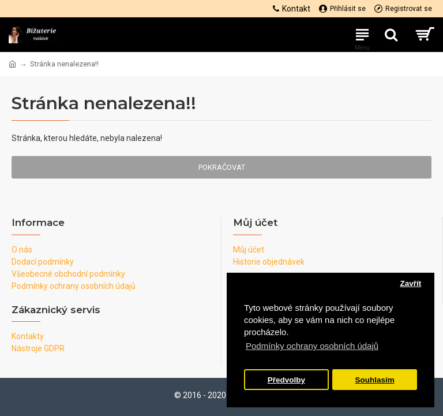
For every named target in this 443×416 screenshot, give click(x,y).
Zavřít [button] (410, 283)
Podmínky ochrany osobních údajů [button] (312, 346)
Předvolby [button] (286, 380)
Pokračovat (221, 167)
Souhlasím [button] (375, 380)
